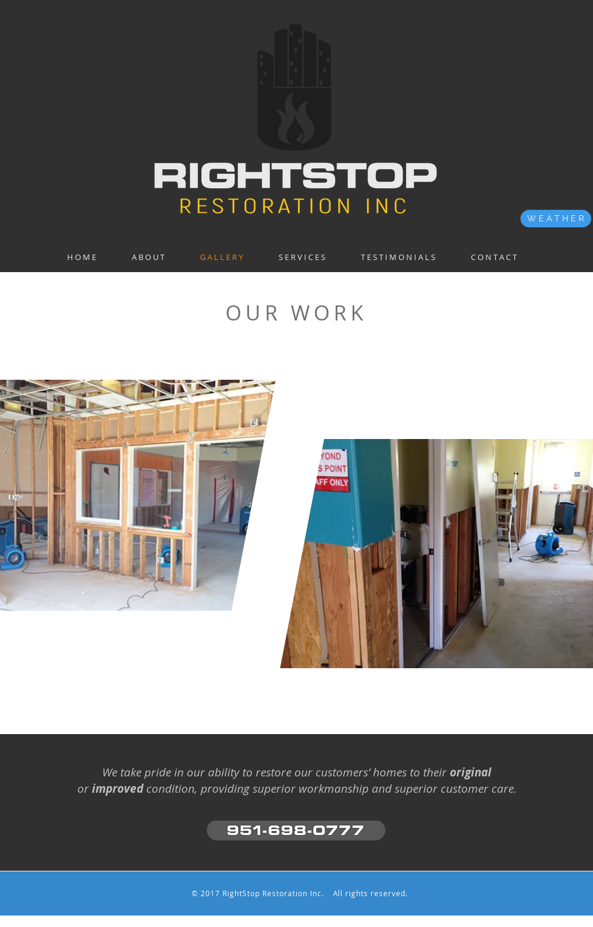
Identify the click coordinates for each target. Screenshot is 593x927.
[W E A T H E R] (555, 218)
